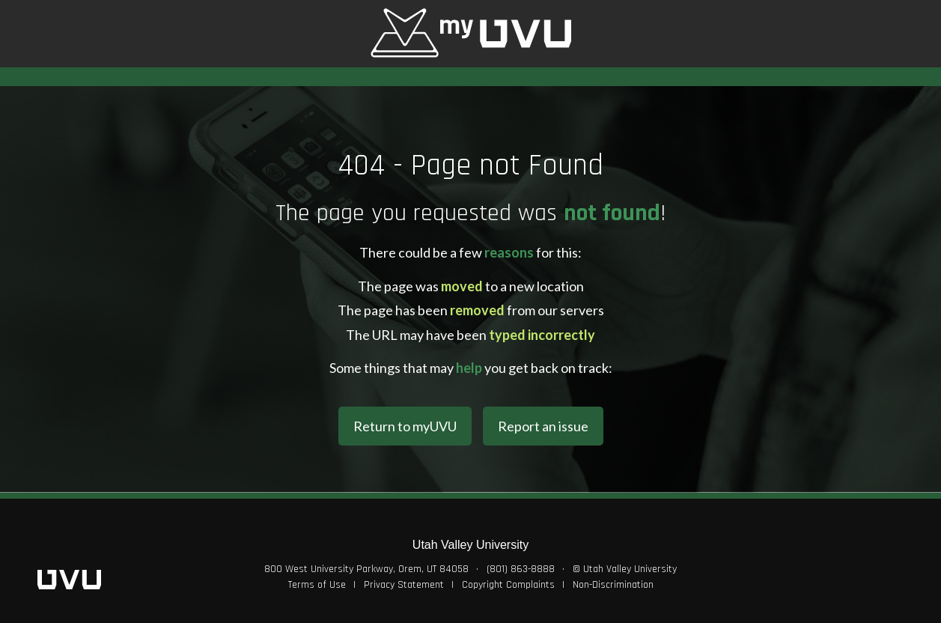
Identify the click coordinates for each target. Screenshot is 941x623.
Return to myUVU (405, 426)
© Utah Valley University (625, 569)
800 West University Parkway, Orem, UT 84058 (366, 569)
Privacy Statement (404, 585)
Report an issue (543, 426)
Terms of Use (317, 585)
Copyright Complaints (508, 585)
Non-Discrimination (613, 585)
